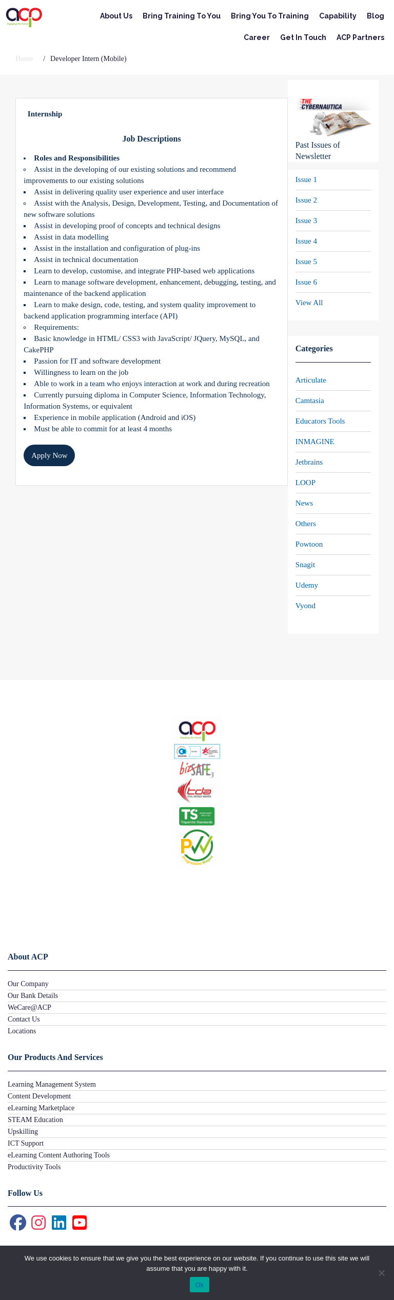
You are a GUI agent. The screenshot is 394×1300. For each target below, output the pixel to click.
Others (306, 523)
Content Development (39, 1096)
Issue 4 (306, 241)
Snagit (305, 565)
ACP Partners (360, 37)
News (304, 503)
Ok (199, 1285)
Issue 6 (306, 282)
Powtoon (309, 544)
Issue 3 (306, 220)
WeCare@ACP (29, 1007)
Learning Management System (52, 1084)
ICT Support (26, 1143)
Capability (338, 16)
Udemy (307, 585)
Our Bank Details (33, 995)
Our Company (28, 984)
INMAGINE (315, 441)
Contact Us (24, 1019)
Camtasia (310, 400)
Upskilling (23, 1131)
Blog (375, 16)
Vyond (306, 606)
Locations (22, 1031)
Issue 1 (306, 179)
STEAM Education (35, 1120)
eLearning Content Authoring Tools (59, 1155)
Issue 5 (306, 261)
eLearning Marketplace (41, 1108)
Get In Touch (303, 37)
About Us (116, 16)
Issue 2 (306, 200)
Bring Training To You (182, 16)
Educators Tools (320, 421)
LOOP (306, 482)
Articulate (311, 380)
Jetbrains (309, 462)
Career (257, 37)
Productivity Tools (34, 1167)
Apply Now (49, 455)
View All (309, 302)
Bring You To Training (270, 16)
